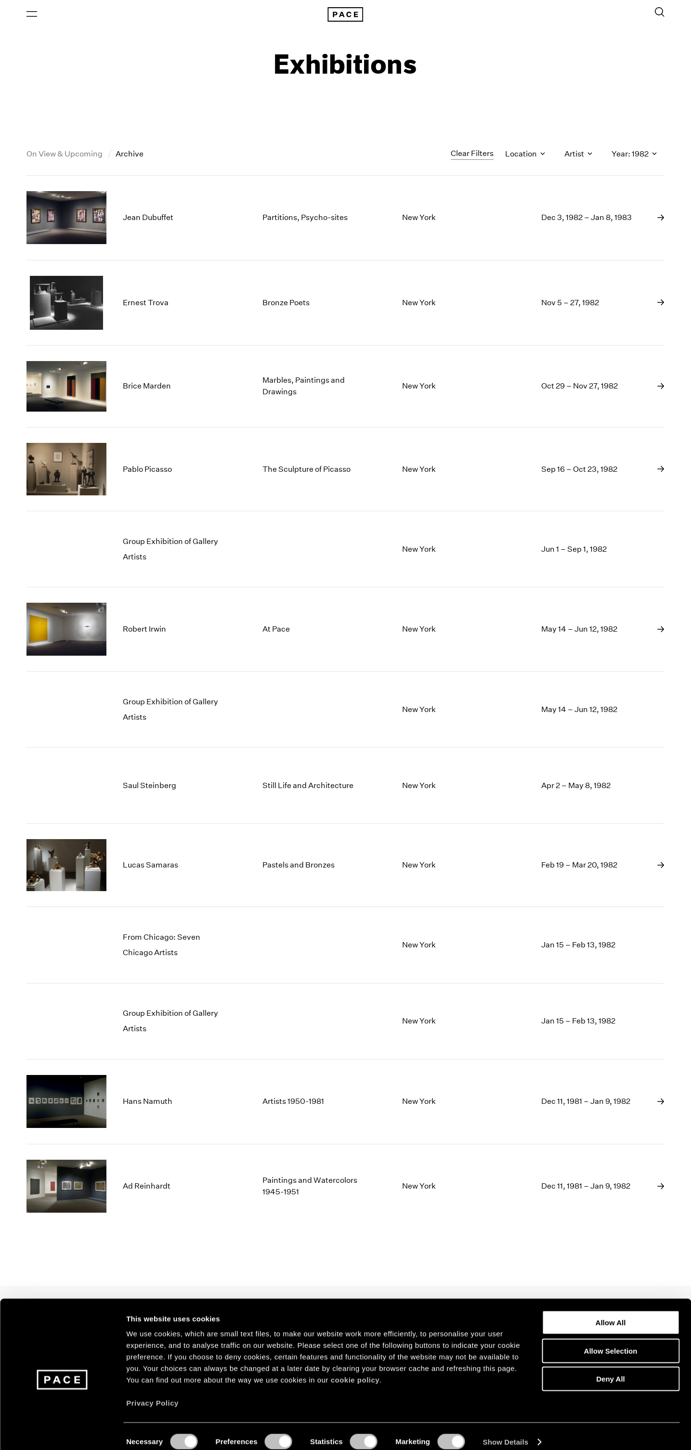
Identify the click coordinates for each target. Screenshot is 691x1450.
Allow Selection (611, 1340)
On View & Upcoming (65, 155)
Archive (129, 155)
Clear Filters (472, 155)
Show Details (506, 1431)
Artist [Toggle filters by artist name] (578, 155)
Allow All (611, 1312)
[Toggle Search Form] (660, 13)
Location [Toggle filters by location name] (525, 155)
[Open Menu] (31, 15)
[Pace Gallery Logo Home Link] (345, 15)
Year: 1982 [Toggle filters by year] (634, 155)
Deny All (610, 1368)
